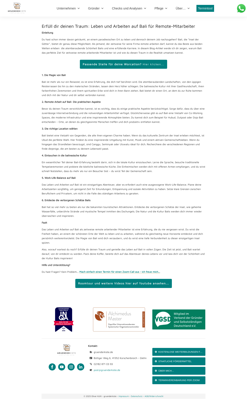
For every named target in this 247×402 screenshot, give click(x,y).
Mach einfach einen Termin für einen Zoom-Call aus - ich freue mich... (119, 271)
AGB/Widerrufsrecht (154, 396)
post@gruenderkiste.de (107, 370)
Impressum (124, 396)
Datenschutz (137, 396)
